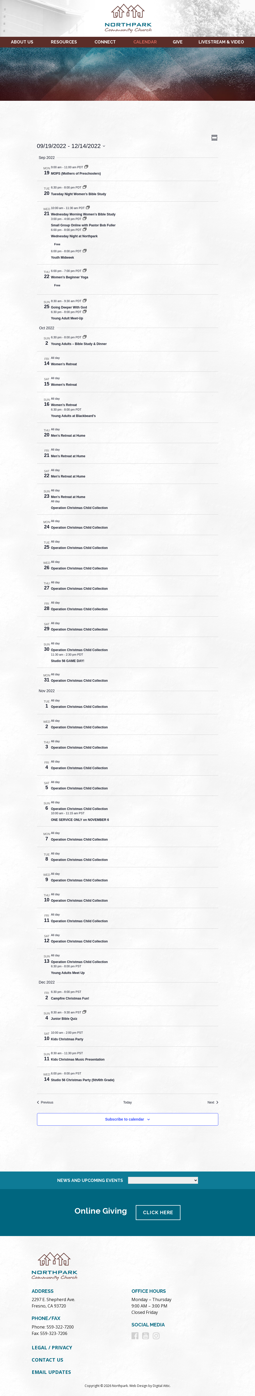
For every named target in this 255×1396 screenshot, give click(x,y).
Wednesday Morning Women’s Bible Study (83, 214)
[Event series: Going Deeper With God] (85, 301)
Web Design (138, 1385)
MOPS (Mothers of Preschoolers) (76, 173)
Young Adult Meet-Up (67, 318)
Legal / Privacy (52, 1347)
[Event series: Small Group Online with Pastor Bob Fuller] (85, 218)
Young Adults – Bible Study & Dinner (79, 344)
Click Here (158, 1212)
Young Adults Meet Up (68, 973)
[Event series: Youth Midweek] (85, 251)
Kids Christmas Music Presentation (78, 1059)
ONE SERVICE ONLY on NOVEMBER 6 (80, 820)
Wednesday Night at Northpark (74, 236)
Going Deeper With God (69, 307)
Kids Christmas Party (67, 1039)
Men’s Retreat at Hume (68, 436)
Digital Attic (161, 1385)
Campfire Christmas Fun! (70, 998)
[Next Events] (213, 1102)
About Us (22, 42)
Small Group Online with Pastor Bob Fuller (83, 225)
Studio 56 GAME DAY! (67, 661)
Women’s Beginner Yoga (69, 277)
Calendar (145, 42)
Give (178, 42)
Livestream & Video (221, 42)
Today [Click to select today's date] (127, 1102)
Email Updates (51, 1372)
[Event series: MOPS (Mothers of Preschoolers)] (86, 167)
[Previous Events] (45, 1102)
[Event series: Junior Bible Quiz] (84, 1012)
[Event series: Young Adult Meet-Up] (85, 312)
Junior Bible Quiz (64, 1019)
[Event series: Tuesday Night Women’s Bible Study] (85, 187)
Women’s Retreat (64, 364)
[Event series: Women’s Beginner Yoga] (85, 270)
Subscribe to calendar (124, 1119)
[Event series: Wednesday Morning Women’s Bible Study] (88, 208)
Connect (105, 42)
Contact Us (47, 1360)
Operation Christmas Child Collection (79, 508)
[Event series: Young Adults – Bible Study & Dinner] (85, 337)
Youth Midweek (62, 257)
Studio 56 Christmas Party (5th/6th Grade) (82, 1080)
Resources (64, 42)
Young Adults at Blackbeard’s (73, 416)
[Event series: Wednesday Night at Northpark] (85, 229)
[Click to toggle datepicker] (71, 146)
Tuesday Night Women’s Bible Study (78, 194)
